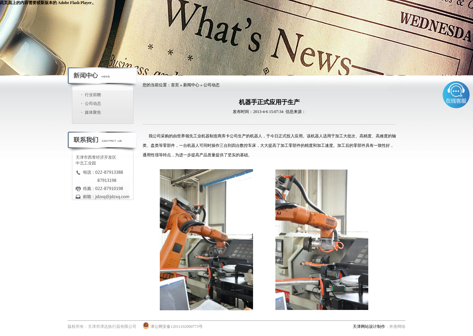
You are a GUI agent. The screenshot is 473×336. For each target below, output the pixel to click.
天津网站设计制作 (369, 326)
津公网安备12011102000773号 (173, 326)
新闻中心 (191, 85)
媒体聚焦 (93, 112)
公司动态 (93, 103)
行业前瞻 (93, 94)
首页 (175, 85)
